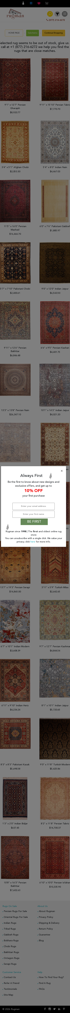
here (33, 542)
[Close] (34, 471)
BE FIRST (34, 521)
